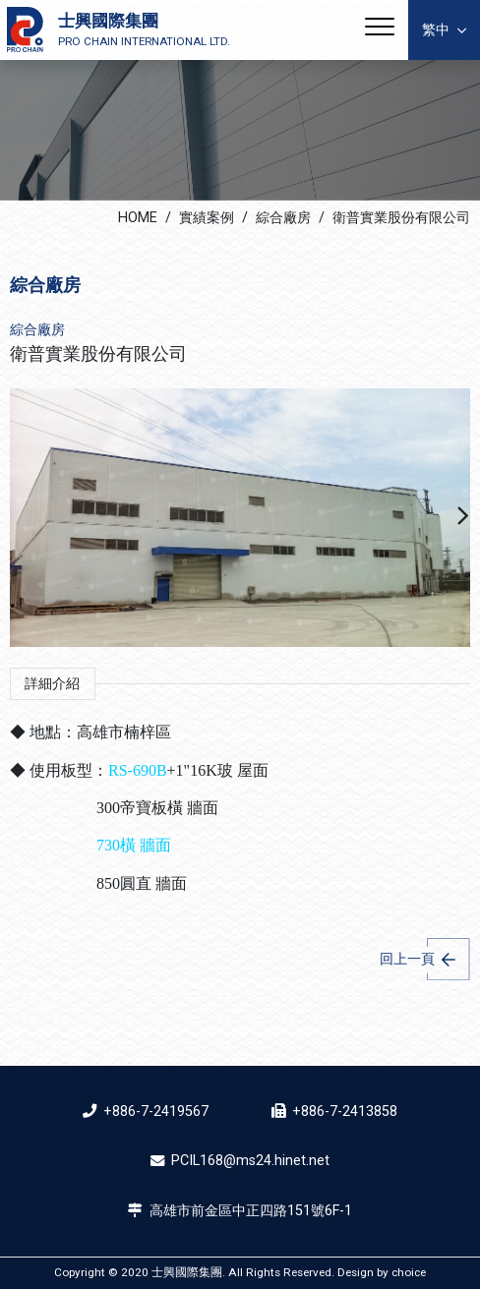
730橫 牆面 (133, 845)
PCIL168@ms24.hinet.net (250, 1160)
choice (408, 1272)
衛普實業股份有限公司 (401, 217)
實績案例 (206, 217)
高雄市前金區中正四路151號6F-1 (251, 1210)
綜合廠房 (283, 217)
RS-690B (137, 770)
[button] (463, 518)
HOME (137, 217)
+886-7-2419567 (156, 1111)
